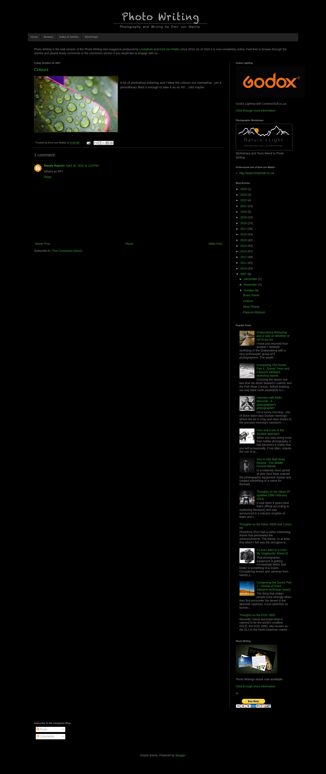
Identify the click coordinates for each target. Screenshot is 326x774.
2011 (244, 262)
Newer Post (42, 243)
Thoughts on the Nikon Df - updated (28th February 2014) (274, 495)
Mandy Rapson (54, 165)
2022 (244, 200)
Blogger (180, 755)
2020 (244, 211)
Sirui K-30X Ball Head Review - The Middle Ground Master (271, 463)
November (251, 284)
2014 (244, 245)
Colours (41, 69)
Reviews (48, 37)
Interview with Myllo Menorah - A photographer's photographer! (269, 403)
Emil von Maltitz (169, 49)
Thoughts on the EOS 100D (257, 615)
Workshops (91, 37)
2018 (244, 223)
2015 (244, 240)
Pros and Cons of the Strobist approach (270, 432)
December (251, 279)
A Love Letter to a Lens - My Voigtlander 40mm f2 (272, 551)
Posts (42, 729)
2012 (244, 257)
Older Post (215, 243)
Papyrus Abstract (254, 312)
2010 (244, 268)
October (249, 290)
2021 (244, 206)
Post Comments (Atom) (67, 250)
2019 (244, 217)
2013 (244, 251)
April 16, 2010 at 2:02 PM (82, 165)
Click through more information (255, 110)
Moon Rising (251, 306)
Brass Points (251, 295)
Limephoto (146, 49)
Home (34, 37)
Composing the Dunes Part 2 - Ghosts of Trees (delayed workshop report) (274, 586)
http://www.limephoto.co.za (257, 173)
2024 (244, 194)
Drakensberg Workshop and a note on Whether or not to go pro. (273, 336)
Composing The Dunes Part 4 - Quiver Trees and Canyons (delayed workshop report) (273, 370)
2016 (244, 234)
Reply (48, 177)
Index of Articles (69, 37)
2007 (244, 274)
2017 (244, 228)
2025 (244, 189)
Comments (45, 736)
